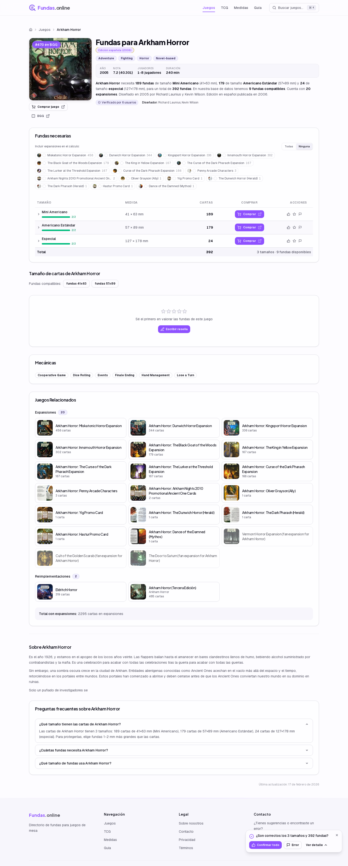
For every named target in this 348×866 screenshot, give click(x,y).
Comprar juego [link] (48, 107)
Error (292, 845)
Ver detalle (317, 845)
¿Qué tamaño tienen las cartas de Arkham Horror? (174, 724)
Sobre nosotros (191, 823)
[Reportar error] (300, 214)
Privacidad (187, 840)
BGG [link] (40, 116)
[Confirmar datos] (288, 214)
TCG (224, 8)
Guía (257, 8)
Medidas (241, 8)
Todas (289, 146)
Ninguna (304, 146)
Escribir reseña (174, 329)
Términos (186, 848)
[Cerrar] (337, 835)
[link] (60, 69)
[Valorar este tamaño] (294, 214)
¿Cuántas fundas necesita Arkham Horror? (174, 750)
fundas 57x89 (105, 284)
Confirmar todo (265, 845)
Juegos (209, 8)
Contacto (186, 831)
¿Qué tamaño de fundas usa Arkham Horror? (174, 763)
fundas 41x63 (76, 284)
